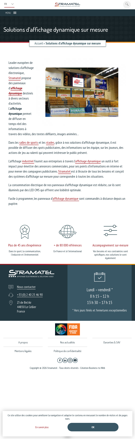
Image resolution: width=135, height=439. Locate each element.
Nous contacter (26, 287)
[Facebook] (59, 360)
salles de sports (29, 142)
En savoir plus (42, 427)
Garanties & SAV (111, 342)
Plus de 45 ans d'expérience (24, 245)
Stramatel (15, 78)
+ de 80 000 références (68, 245)
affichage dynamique (88, 161)
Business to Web (97, 368)
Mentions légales (23, 351)
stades (50, 142)
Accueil (39, 43)
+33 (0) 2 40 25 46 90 (30, 294)
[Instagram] (70, 360)
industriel (28, 161)
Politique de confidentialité (67, 351)
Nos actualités (67, 342)
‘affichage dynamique (65, 198)
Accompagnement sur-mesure (110, 245)
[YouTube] (75, 360)
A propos (23, 342)
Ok (93, 427)
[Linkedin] (65, 360)
